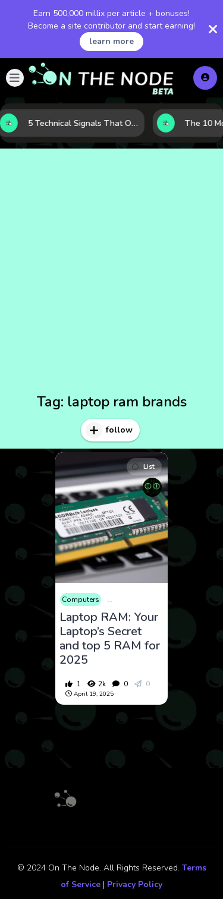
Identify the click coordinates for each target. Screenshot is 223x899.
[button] (15, 78)
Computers (80, 599)
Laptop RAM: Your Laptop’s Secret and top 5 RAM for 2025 (109, 638)
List (143, 466)
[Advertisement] (111, 273)
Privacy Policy (134, 884)
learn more (111, 41)
